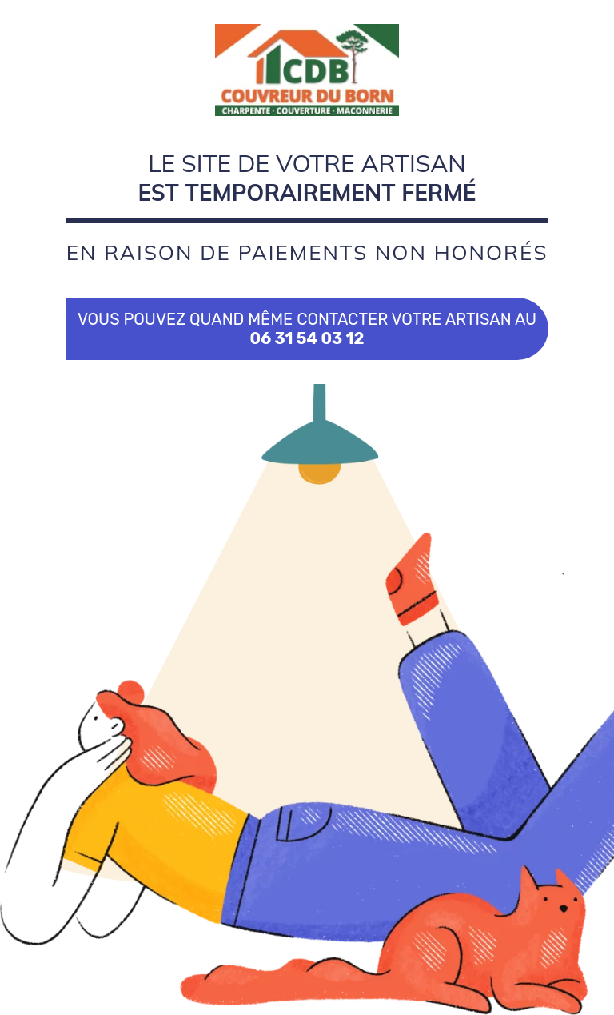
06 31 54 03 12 (307, 338)
